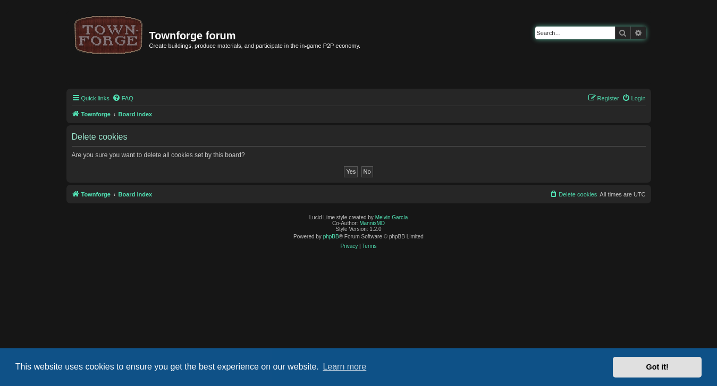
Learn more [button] (344, 366)
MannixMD (372, 223)
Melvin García (391, 217)
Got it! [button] (657, 367)
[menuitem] (122, 98)
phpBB (331, 236)
